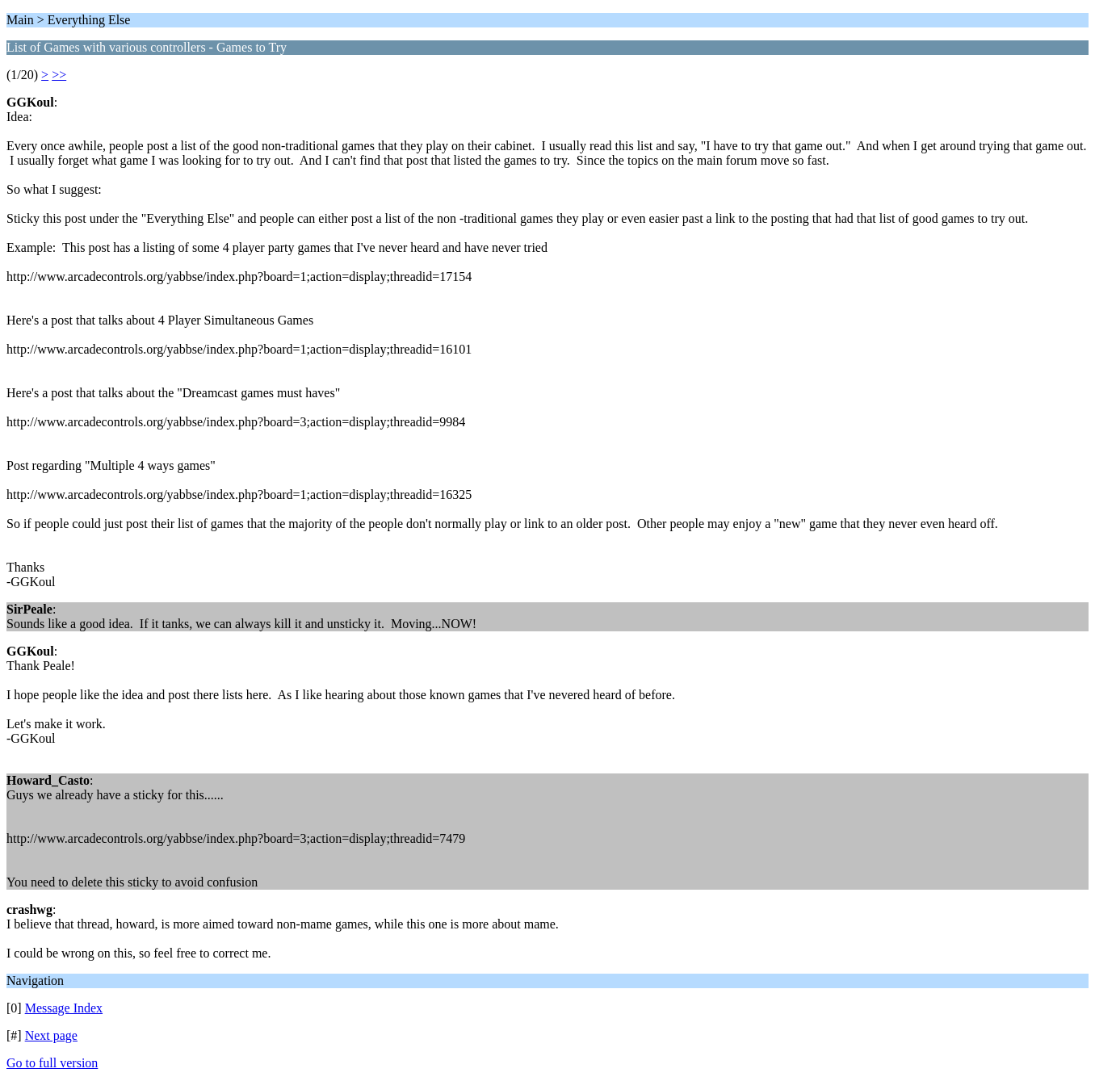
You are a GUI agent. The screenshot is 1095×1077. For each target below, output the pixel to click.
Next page (51, 1035)
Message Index (64, 1008)
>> (59, 75)
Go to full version (52, 1063)
